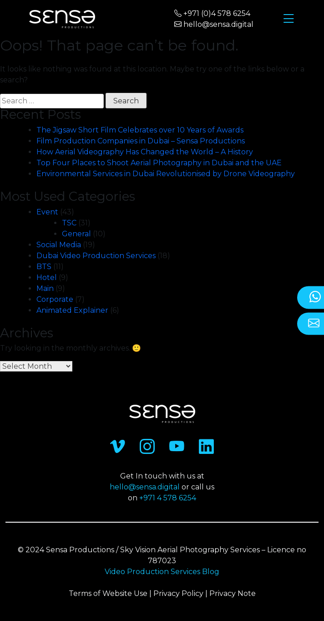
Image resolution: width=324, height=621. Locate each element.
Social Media (58, 244)
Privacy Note (232, 593)
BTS (43, 266)
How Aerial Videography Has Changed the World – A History (145, 152)
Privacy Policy (178, 593)
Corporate (54, 299)
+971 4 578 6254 (167, 498)
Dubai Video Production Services (96, 255)
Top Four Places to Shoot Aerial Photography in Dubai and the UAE (159, 162)
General (76, 233)
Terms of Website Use (108, 593)
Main (45, 288)
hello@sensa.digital (145, 487)
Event (47, 212)
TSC (69, 223)
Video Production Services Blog (162, 571)
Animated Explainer (72, 310)
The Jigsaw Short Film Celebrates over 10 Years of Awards (139, 130)
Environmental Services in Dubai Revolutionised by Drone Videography (165, 173)
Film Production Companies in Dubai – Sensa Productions (140, 141)
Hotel (46, 277)
